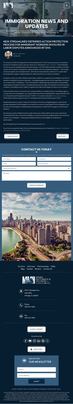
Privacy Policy (56, 389)
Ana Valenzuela (20, 53)
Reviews (38, 269)
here (44, 124)
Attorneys (30, 266)
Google (43, 341)
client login (37, 349)
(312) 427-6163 (30, 307)
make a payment (36, 329)
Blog (22, 269)
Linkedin (39, 341)
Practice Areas (43, 266)
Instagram (34, 341)
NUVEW (14, 389)
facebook (26, 341)
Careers (29, 269)
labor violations (51, 65)
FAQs (54, 266)
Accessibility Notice (45, 389)
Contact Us (48, 269)
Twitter (47, 341)
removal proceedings (59, 96)
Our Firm (20, 266)
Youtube (30, 341)
